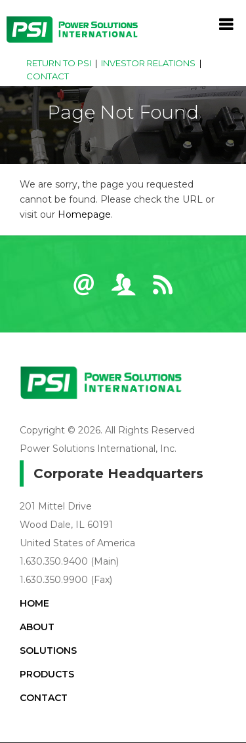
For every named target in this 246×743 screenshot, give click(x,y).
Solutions (48, 650)
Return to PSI (58, 63)
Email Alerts (84, 290)
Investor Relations (148, 63)
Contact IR (123, 290)
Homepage (84, 214)
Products (47, 674)
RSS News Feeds (162, 290)
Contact (47, 76)
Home (34, 603)
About (37, 627)
